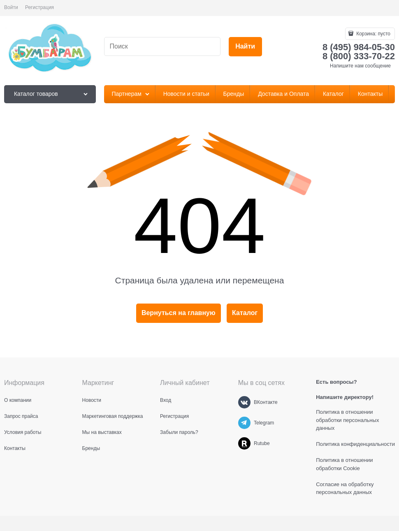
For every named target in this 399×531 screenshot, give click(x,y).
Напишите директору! (344, 397)
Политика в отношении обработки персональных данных (347, 420)
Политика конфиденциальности (355, 444)
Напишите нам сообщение (360, 66)
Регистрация (39, 7)
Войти (11, 7)
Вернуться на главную (179, 312)
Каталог (244, 312)
